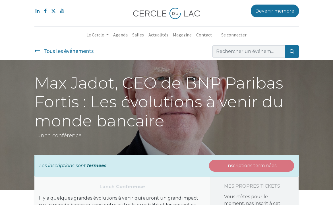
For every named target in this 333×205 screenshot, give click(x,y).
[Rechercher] (292, 51)
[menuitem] (120, 34)
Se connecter (234, 35)
